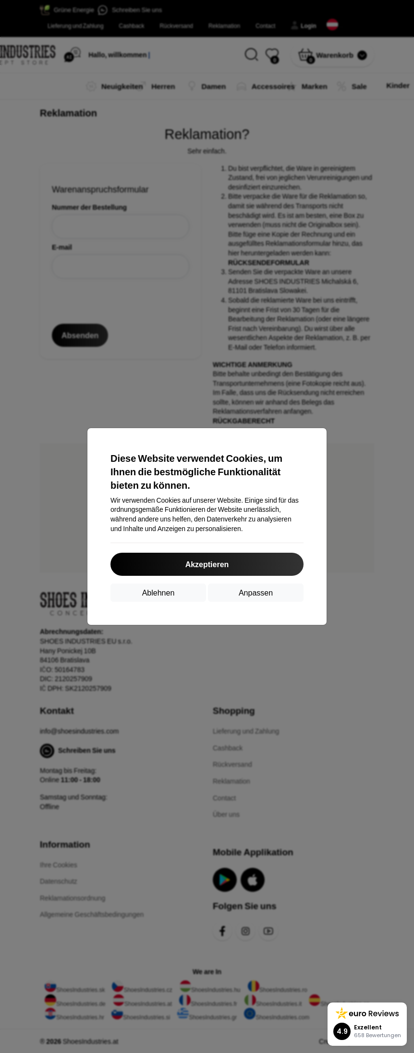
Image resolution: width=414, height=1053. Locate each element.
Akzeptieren (207, 564)
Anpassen (256, 592)
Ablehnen (158, 592)
